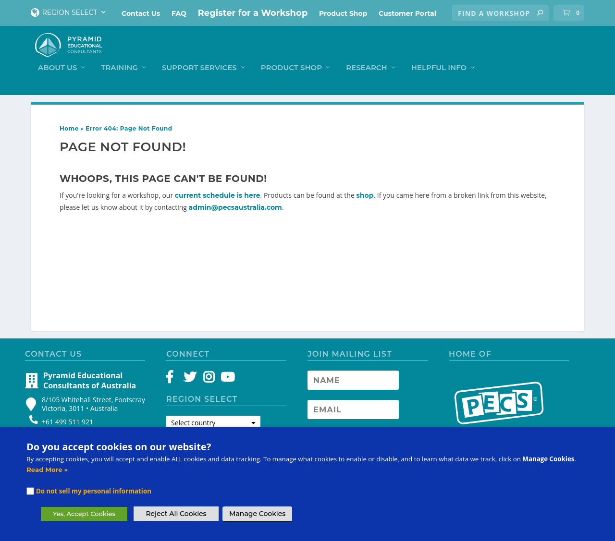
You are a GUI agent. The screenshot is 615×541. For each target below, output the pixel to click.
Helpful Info (539, 53)
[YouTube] (226, 377)
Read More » (47, 469)
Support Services (300, 53)
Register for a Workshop (253, 13)
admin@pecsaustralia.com (235, 205)
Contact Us (141, 13)
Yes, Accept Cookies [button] (84, 513)
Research (467, 53)
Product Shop (343, 13)
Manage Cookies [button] (257, 513)
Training (220, 53)
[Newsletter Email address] (353, 407)
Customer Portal (407, 13)
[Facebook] (174, 377)
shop (364, 193)
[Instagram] (209, 377)
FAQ (179, 13)
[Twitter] (191, 377)
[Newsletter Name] (353, 377)
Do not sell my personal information (93, 491)
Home (69, 126)
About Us (158, 53)
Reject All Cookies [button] (176, 513)
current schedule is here (217, 193)
